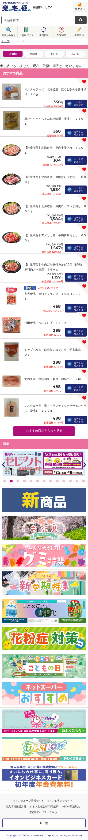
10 (63, 481)
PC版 (44, 823)
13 (83, 481)
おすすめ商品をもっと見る (44, 430)
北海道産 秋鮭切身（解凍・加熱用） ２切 (52, 379)
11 (70, 481)
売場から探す (9, 35)
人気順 (13, 53)
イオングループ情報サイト (28, 800)
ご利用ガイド (26, 35)
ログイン (80, 9)
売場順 (34, 53)
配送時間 (61, 35)
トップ (5, 41)
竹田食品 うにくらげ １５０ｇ (45, 323)
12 (77, 481)
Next (84, 464)
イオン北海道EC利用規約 (43, 806)
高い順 (75, 53)
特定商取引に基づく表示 (43, 812)
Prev (3, 464)
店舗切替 (44, 35)
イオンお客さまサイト (60, 800)
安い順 (54, 53)
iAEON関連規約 (70, 806)
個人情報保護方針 (16, 806)
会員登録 (79, 35)
